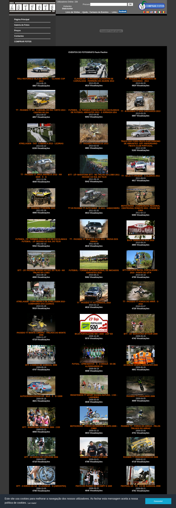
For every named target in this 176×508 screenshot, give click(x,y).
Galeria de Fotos (21, 25)
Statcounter (67, 8)
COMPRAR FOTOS (22, 41)
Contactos (19, 36)
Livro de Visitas (73, 12)
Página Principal (21, 19)
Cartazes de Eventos (99, 12)
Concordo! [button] (158, 501)
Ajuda (85, 12)
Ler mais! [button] (32, 503)
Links (114, 12)
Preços (17, 30)
